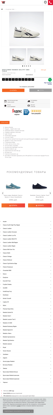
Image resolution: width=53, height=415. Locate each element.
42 (23, 79)
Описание (4, 122)
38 (10, 79)
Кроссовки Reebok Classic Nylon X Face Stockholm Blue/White (13, 197)
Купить (41, 90)
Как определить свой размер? (27, 86)
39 (13, 79)
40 (16, 79)
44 (29, 79)
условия (19, 405)
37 (6, 79)
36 (3, 79)
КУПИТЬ (14, 90)
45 (32, 79)
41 (19, 79)
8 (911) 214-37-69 (50, 2)
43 (26, 79)
